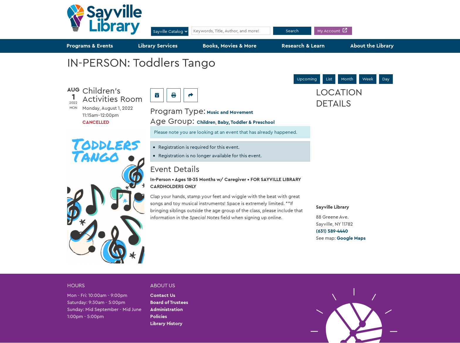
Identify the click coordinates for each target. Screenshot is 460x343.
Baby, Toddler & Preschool (246, 122)
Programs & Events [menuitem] (90, 46)
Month (347, 79)
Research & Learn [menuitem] (303, 46)
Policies (158, 316)
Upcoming (307, 79)
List (329, 79)
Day (386, 79)
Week (367, 79)
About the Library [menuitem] (372, 46)
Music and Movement (230, 112)
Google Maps (351, 238)
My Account (329, 31)
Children (206, 122)
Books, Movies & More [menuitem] (229, 46)
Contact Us (162, 295)
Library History (166, 323)
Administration (166, 309)
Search (292, 31)
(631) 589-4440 (332, 231)
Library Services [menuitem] (157, 46)
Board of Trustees (169, 302)
